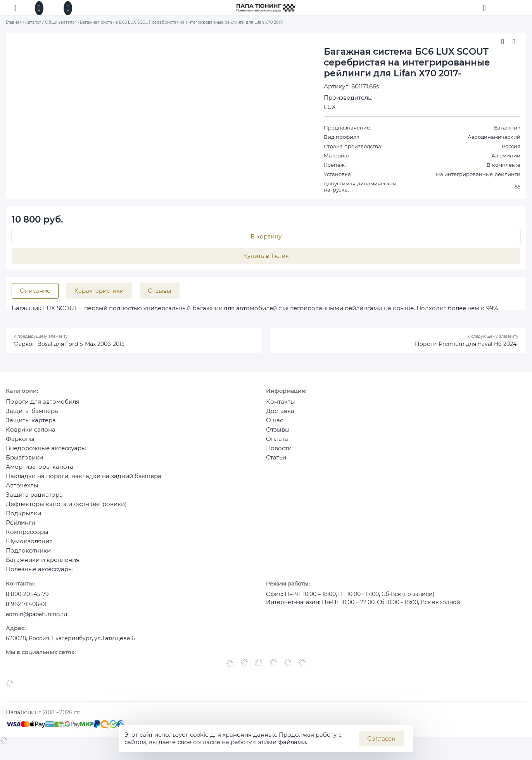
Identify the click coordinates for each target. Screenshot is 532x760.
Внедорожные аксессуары (46, 453)
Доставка (280, 416)
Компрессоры (27, 537)
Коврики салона (30, 435)
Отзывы (278, 435)
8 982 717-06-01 (28, 612)
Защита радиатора (34, 500)
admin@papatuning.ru (39, 623)
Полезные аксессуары (39, 574)
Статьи (276, 462)
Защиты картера (31, 425)
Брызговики (24, 462)
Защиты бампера (32, 416)
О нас (274, 425)
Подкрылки (23, 518)
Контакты (280, 407)
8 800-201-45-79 (29, 601)
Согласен (381, 738)
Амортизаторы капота (39, 472)
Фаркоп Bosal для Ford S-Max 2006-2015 (73, 347)
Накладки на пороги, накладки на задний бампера (83, 481)
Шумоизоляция (29, 546)
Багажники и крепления (42, 565)
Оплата (277, 444)
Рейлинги (20, 528)
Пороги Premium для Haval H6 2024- (462, 347)
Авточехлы (22, 490)
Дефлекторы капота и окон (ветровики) (66, 509)
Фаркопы (20, 444)
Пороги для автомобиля (42, 407)
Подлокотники (28, 556)
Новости (279, 453)
